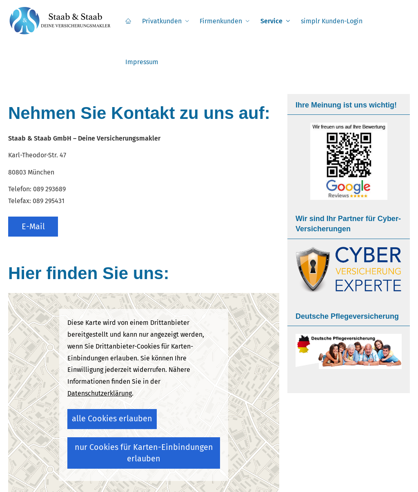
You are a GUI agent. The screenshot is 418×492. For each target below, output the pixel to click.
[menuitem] (132, 21)
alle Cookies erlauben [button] (102, 381)
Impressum (99, 477)
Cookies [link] (309, 477)
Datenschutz (193, 477)
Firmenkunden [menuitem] (223, 21)
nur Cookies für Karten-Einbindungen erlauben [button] (138, 404)
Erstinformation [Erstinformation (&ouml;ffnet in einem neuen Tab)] (234, 477)
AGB (328, 477)
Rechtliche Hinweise (145, 477)
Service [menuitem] (272, 21)
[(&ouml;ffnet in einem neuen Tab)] (349, 120)
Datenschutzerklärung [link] (99, 358)
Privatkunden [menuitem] (165, 21)
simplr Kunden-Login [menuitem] (331, 21)
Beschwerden (276, 477)
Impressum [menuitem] (388, 21)
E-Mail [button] (35, 183)
